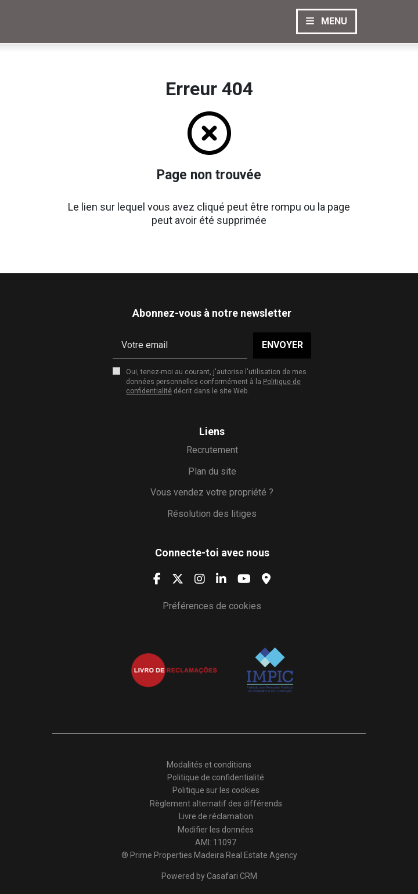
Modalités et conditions (209, 764)
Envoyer (282, 344)
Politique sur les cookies (216, 790)
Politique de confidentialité (215, 777)
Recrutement (212, 449)
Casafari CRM (232, 876)
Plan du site (212, 471)
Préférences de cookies (212, 605)
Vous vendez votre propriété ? (211, 492)
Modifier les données (216, 829)
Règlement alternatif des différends (216, 803)
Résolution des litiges (212, 513)
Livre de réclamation (216, 816)
